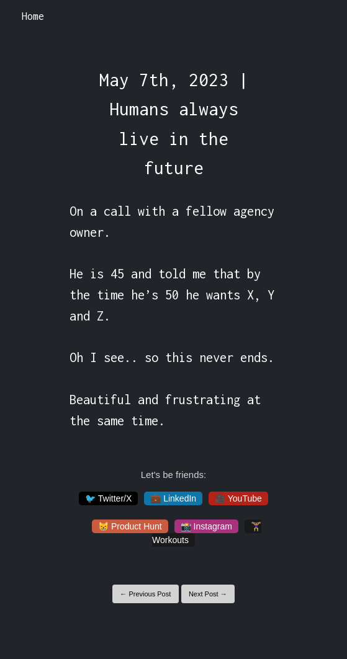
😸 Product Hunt (130, 526)
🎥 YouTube (238, 498)
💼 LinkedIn (173, 498)
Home (33, 16)
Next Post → (208, 594)
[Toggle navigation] (321, 17)
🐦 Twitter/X (108, 498)
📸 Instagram (206, 526)
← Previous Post (145, 594)
